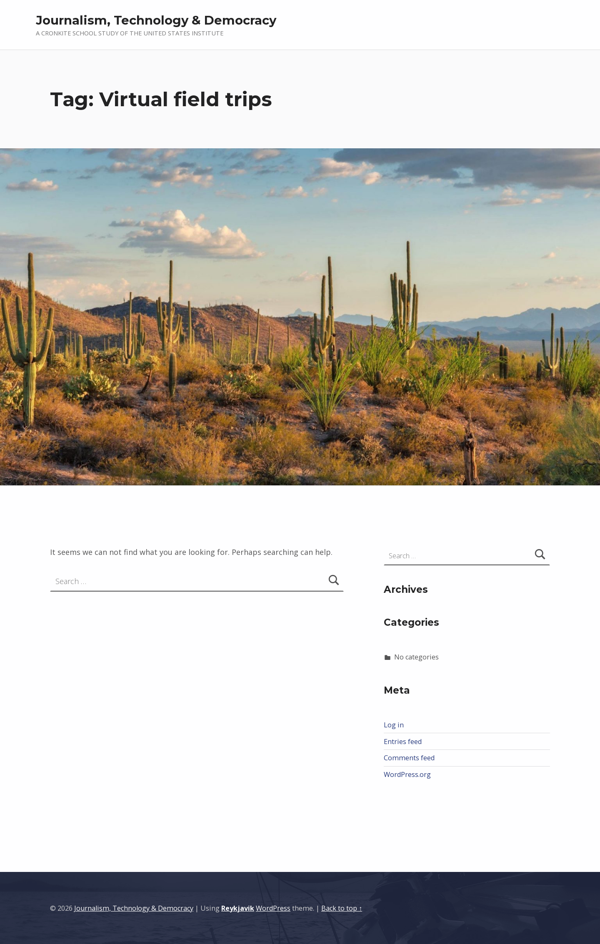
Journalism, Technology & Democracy (156, 20)
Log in (394, 724)
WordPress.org (407, 774)
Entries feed (403, 741)
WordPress (273, 908)
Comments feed (409, 757)
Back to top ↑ (341, 908)
